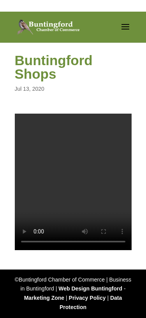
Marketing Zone (44, 298)
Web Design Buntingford (90, 288)
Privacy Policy (87, 298)
